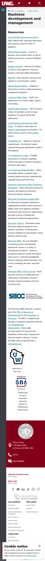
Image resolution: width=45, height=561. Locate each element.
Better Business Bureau (17, 52)
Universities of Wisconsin (16, 530)
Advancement (12, 521)
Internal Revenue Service (18, 86)
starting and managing (17, 129)
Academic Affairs (13, 508)
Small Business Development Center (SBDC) (34, 11)
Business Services (15, 66)
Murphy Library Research (18, 109)
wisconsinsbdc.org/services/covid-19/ (23, 37)
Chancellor (11, 505)
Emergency (11, 537)
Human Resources (32, 512)
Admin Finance (13, 517)
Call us (13, 455)
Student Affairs (13, 524)
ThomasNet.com (15, 141)
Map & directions (13, 540)
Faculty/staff (30, 505)
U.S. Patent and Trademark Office (21, 170)
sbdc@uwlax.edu (14, 344)
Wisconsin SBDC (14, 241)
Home (11, 11)
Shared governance (14, 527)
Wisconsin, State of (16, 223)
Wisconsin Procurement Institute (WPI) (23, 199)
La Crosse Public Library (17, 97)
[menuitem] (16, 505)
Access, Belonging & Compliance (14, 513)
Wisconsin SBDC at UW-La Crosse (21, 271)
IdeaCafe (11, 78)
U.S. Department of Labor (18, 155)
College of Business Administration (22, 11)
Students (29, 508)
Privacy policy (31, 556)
